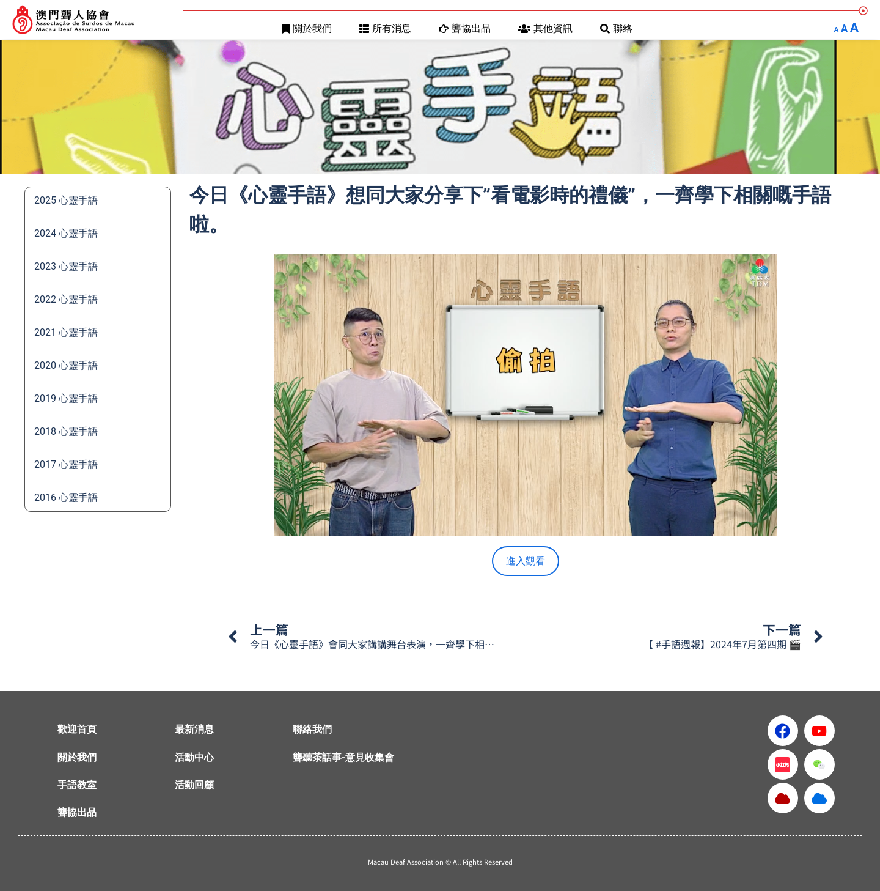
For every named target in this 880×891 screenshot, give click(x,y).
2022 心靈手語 (66, 299)
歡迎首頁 (77, 729)
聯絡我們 (312, 729)
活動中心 (194, 757)
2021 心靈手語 (66, 332)
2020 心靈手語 (66, 365)
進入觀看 (525, 561)
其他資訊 (545, 28)
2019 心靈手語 (66, 398)
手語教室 (77, 785)
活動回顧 (194, 785)
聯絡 (616, 28)
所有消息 (385, 28)
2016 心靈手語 (66, 497)
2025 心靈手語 (66, 200)
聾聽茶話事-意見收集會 (343, 757)
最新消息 (194, 729)
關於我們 (307, 28)
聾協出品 (465, 28)
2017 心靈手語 (66, 464)
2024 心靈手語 (66, 233)
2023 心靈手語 (66, 266)
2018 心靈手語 (66, 431)
